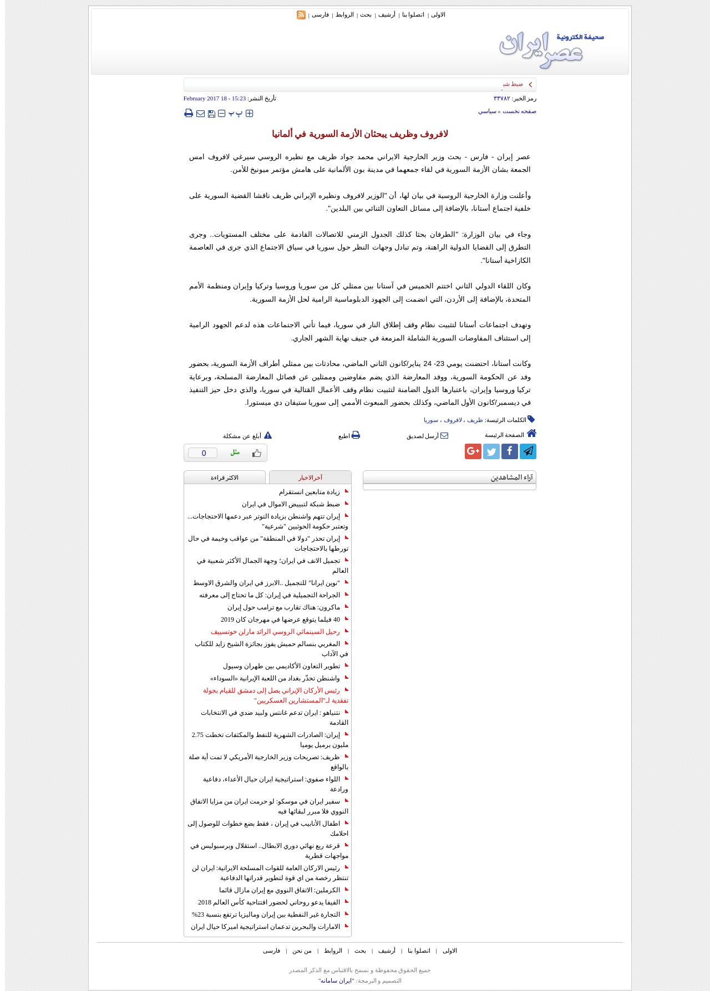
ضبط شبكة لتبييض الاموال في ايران (290, 504)
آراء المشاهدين (507, 477)
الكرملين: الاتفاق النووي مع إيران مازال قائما (278, 890)
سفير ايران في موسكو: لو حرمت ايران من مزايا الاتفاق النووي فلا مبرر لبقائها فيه (264, 806)
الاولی (433, 14)
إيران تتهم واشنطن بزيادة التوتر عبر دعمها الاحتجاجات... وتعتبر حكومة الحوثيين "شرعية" (262, 521)
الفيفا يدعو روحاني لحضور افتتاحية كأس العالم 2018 (268, 902)
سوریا (426, 419)
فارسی (315, 14)
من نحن (297, 950)
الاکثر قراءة (220, 477)
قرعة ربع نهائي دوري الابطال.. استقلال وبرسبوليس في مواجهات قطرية (264, 851)
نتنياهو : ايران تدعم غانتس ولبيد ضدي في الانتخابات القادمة (269, 717)
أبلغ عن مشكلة (242, 436)
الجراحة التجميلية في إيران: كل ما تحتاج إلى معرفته (268, 595)
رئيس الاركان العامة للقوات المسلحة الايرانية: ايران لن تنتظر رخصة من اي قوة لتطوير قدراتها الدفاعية (265, 873)
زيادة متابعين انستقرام (308, 492)
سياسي (482, 111)
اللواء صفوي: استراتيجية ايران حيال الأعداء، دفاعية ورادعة (270, 784)
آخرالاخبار (305, 477)
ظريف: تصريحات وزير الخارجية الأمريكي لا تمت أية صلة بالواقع (263, 762)
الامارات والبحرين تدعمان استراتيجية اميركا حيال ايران (264, 927)
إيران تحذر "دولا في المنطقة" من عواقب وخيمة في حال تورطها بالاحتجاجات (263, 543)
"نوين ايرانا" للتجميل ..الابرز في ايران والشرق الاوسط (265, 583)
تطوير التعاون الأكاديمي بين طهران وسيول (280, 666)
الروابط (340, 14)
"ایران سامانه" (331, 980)
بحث (361, 14)
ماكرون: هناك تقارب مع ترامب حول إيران (282, 607)
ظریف (470, 419)
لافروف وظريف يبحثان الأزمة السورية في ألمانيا (355, 134)
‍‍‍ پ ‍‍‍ (230, 113)
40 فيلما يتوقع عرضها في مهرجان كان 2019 (279, 619)
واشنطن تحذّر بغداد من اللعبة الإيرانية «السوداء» (274, 678)
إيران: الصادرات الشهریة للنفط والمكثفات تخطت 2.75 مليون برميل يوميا (265, 740)
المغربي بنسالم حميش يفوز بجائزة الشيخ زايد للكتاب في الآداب (266, 649)
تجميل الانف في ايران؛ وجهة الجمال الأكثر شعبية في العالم (267, 566)
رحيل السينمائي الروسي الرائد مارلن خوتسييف (274, 632)
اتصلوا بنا (408, 14)
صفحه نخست (515, 111)
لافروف (448, 419)
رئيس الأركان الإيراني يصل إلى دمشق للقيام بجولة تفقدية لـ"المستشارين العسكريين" (270, 695)
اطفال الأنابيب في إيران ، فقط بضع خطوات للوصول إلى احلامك (262, 828)
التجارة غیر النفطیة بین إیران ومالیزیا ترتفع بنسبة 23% (265, 914)
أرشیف (381, 14)
